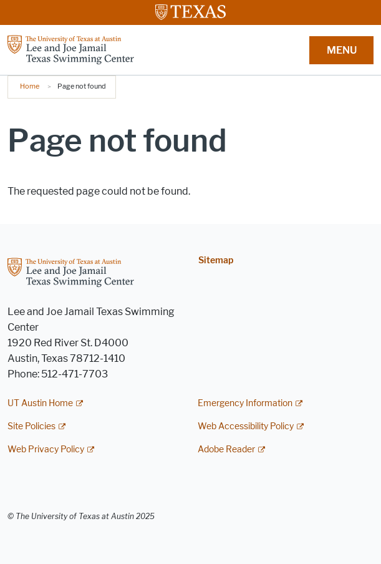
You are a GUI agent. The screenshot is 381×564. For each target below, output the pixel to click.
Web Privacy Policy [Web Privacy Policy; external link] (45, 449)
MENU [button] (342, 50)
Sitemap (215, 260)
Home (29, 86)
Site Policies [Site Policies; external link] (31, 426)
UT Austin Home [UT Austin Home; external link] (40, 403)
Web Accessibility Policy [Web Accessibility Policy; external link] (246, 426)
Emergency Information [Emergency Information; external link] (245, 403)
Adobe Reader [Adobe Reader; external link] (226, 449)
